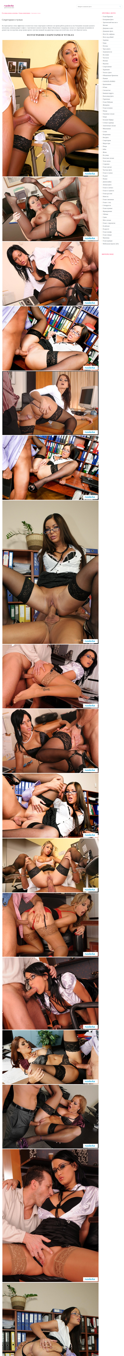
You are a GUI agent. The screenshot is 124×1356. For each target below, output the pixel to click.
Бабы (104, 149)
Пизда (105, 146)
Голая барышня (108, 16)
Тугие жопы (107, 161)
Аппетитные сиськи (109, 125)
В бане (105, 87)
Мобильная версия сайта (111, 244)
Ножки (105, 179)
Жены (105, 152)
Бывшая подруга (108, 93)
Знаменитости (107, 52)
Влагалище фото (108, 96)
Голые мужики (107, 208)
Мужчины (106, 238)
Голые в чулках (108, 173)
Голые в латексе (108, 187)
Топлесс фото (107, 72)
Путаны (105, 46)
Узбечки (105, 214)
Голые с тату (107, 202)
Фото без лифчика (108, 34)
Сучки (105, 131)
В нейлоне (106, 226)
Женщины (106, 105)
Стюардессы (107, 205)
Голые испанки (108, 108)
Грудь (104, 43)
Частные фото (107, 170)
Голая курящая (107, 241)
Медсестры (106, 143)
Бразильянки (107, 84)
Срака (105, 217)
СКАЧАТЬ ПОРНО (109, 81)
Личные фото (107, 185)
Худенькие (106, 69)
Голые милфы (107, 232)
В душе (105, 176)
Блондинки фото (108, 19)
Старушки (106, 164)
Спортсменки (107, 66)
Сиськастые (106, 90)
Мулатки (105, 63)
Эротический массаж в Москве (110, 24)
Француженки (107, 211)
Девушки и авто (108, 28)
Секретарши (107, 140)
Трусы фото (106, 49)
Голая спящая (107, 235)
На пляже (106, 55)
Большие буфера (108, 120)
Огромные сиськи (108, 114)
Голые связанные (108, 199)
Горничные (106, 99)
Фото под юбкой (108, 37)
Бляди (105, 117)
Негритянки (107, 134)
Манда (105, 111)
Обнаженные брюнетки (110, 75)
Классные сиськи (108, 158)
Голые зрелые (107, 167)
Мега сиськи (107, 220)
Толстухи (106, 58)
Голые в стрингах (108, 190)
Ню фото (106, 137)
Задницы (106, 40)
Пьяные (105, 78)
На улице (106, 155)
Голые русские (107, 193)
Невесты (105, 196)
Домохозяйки (107, 182)
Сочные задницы (108, 123)
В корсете (106, 229)
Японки (105, 61)
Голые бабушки (108, 102)
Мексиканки (107, 128)
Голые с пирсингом (109, 223)
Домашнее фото (108, 31)
